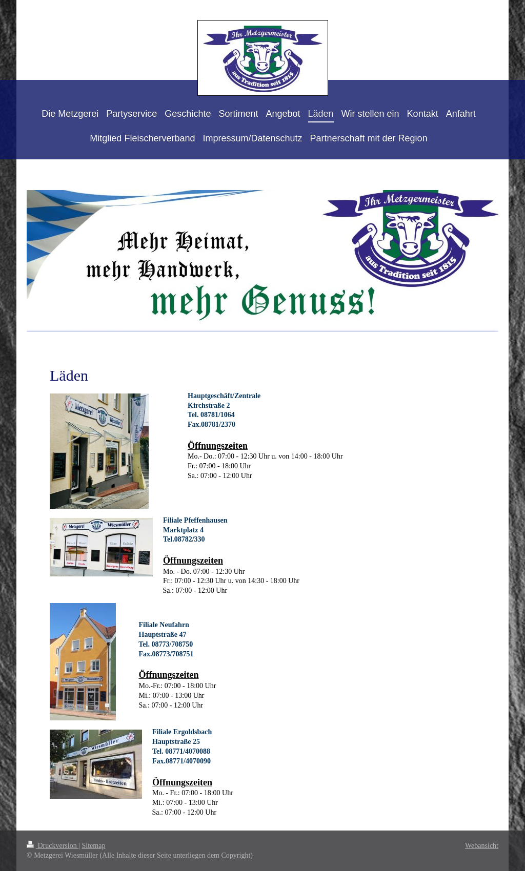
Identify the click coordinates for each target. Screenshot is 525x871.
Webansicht (481, 845)
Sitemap (94, 845)
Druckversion (52, 845)
